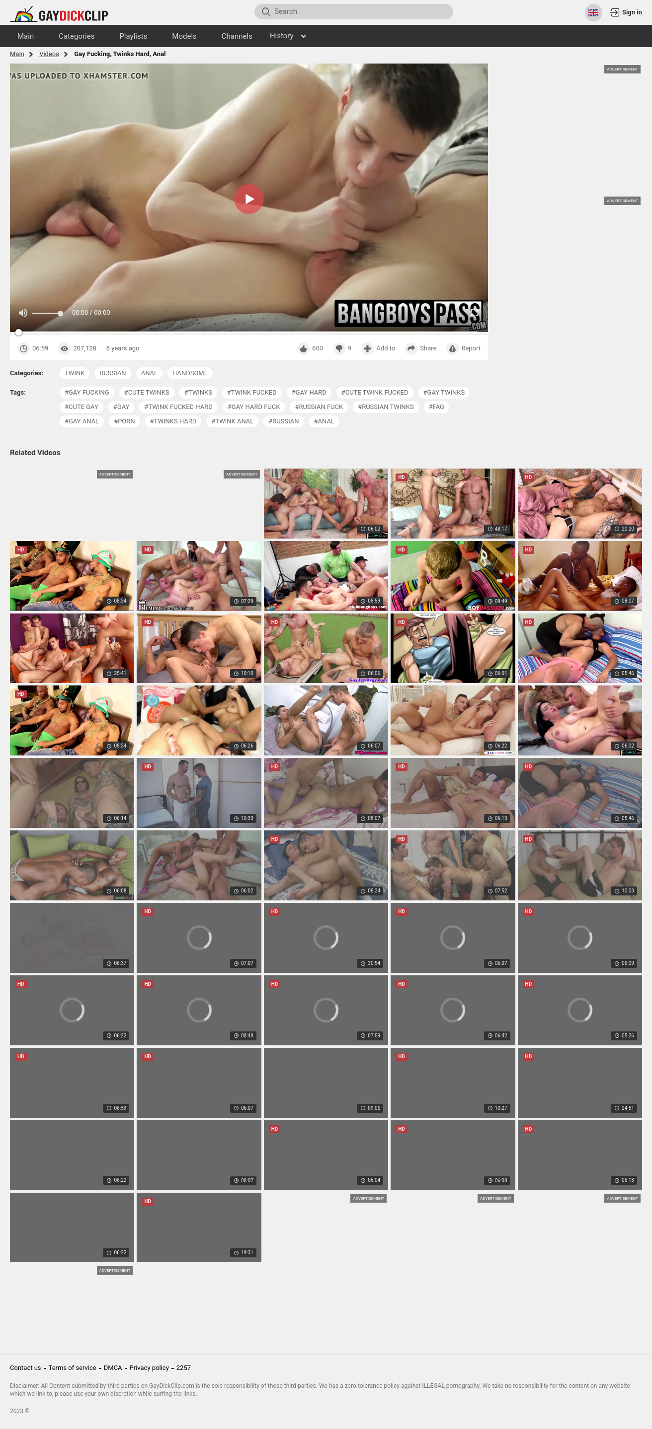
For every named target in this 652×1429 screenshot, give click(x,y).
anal (149, 373)
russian (112, 373)
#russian (283, 421)
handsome (190, 373)
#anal (324, 421)
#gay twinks (444, 392)
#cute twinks (146, 392)
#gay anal (82, 421)
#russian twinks (385, 406)
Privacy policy (149, 1367)
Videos (49, 54)
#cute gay (81, 406)
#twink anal (232, 421)
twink (74, 373)
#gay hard (309, 392)
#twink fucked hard (178, 406)
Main (17, 54)
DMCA (113, 1367)
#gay (121, 406)
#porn (124, 421)
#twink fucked (252, 392)
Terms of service (72, 1367)
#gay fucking (87, 392)
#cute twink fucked (374, 392)
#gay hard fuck (254, 406)
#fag (436, 406)
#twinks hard (173, 421)
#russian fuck (319, 406)
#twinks (198, 392)
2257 (183, 1367)
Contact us (25, 1367)
